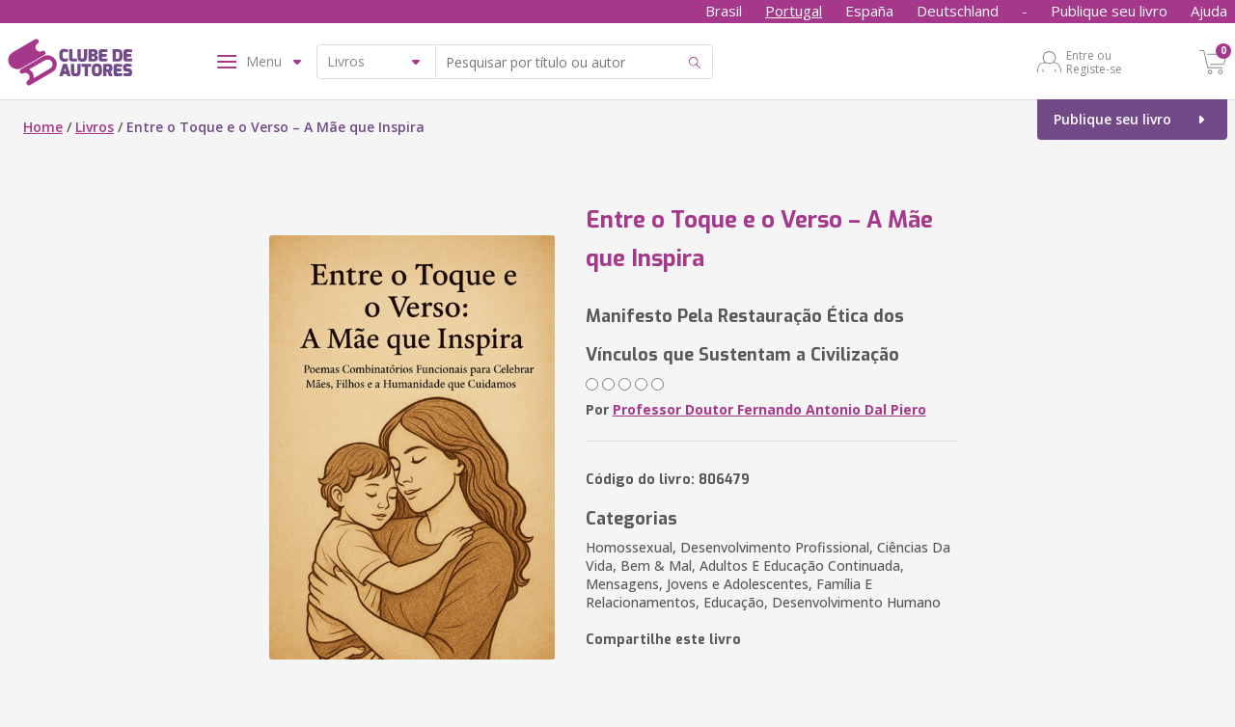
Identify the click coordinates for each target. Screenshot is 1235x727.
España (869, 10)
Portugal (793, 10)
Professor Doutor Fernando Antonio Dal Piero (769, 409)
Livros (94, 127)
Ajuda (1209, 10)
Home (43, 127)
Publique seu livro (1109, 10)
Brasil (723, 10)
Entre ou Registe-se (1094, 61)
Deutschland (958, 10)
